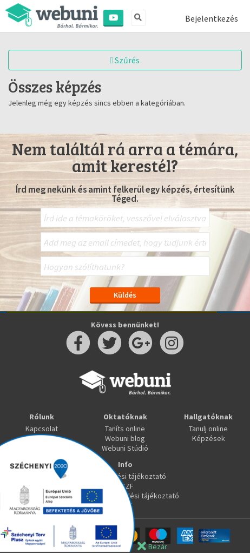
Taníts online (125, 428)
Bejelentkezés (211, 18)
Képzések (208, 438)
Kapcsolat (41, 428)
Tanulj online (208, 428)
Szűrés (125, 60)
